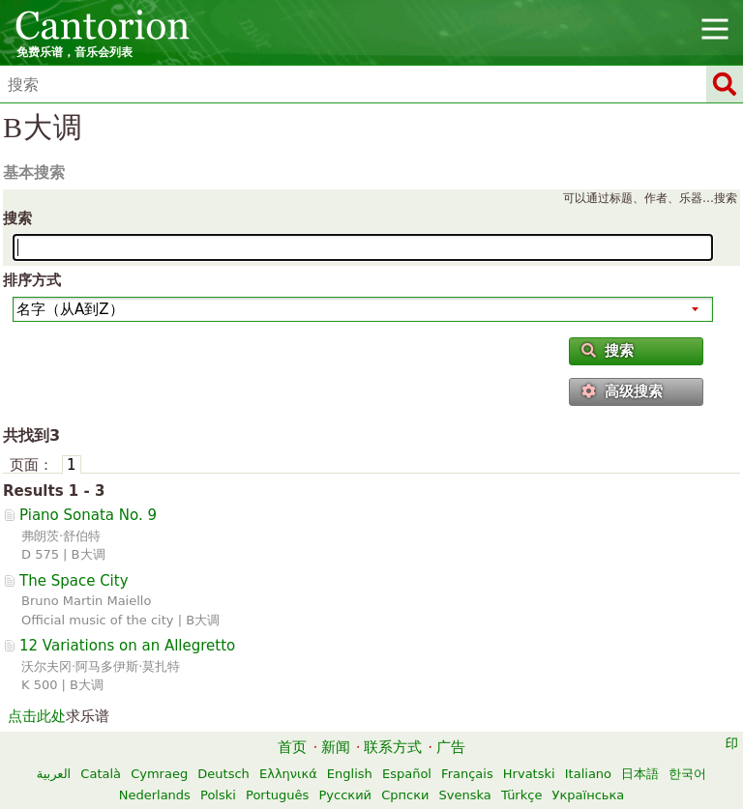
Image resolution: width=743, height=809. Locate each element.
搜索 (17, 218)
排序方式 (32, 280)
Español (406, 773)
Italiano (588, 773)
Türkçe (521, 795)
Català (100, 773)
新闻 (335, 747)
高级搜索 (622, 391)
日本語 (640, 773)
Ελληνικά (288, 773)
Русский (345, 795)
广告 (450, 747)
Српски (405, 795)
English (349, 773)
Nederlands (155, 795)
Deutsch (223, 773)
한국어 (687, 773)
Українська (588, 795)
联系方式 (393, 747)
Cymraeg (159, 773)
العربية (54, 773)
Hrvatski (529, 773)
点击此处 (37, 716)
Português (277, 795)
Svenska (465, 795)
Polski (218, 795)
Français (467, 773)
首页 (292, 747)
